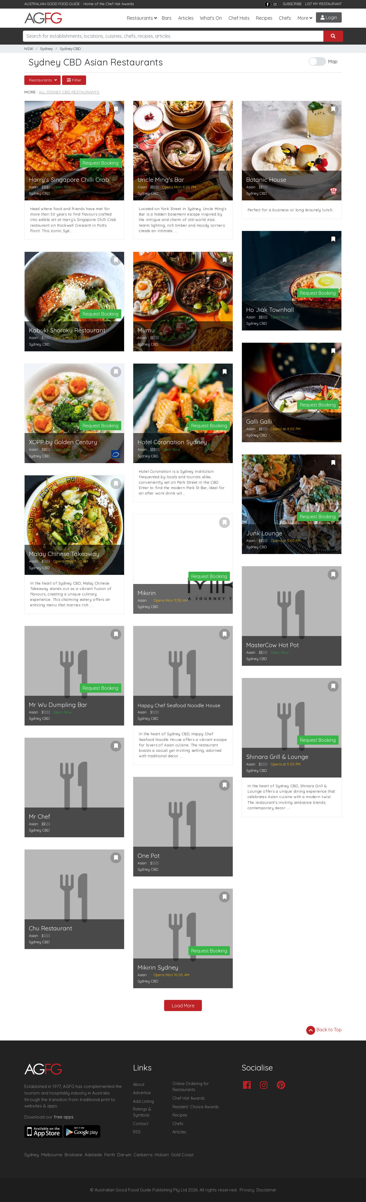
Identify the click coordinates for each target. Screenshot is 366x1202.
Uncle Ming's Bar (161, 179)
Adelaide (93, 1154)
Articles (186, 18)
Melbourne (51, 1154)
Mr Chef (39, 816)
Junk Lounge (264, 533)
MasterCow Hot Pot (272, 645)
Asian (33, 187)
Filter (74, 80)
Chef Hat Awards (120, 3)
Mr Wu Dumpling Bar (58, 704)
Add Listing (143, 1101)
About (138, 1084)
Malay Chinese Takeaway (64, 554)
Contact (140, 1123)
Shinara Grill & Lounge (277, 757)
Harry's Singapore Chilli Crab (69, 179)
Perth (109, 1154)
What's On (211, 18)
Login (329, 17)
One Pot (149, 855)
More (303, 18)
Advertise (142, 1092)
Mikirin (147, 593)
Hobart (162, 1154)
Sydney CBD (70, 49)
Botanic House (266, 179)
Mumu (146, 330)
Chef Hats (239, 18)
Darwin (124, 1154)
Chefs (285, 18)
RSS (137, 1132)
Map (332, 61)
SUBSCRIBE (292, 3)
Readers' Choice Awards (195, 1106)
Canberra (143, 1154)
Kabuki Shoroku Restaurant (67, 330)
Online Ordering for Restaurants (190, 1087)
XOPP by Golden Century (63, 442)
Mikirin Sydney (158, 967)
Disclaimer (266, 1190)
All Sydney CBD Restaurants (69, 92)
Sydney (46, 49)
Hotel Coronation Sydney (172, 442)
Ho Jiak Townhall (270, 309)
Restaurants (140, 18)
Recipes (264, 18)
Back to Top (324, 1030)
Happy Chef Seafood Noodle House (179, 705)
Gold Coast (182, 1154)
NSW (28, 49)
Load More (183, 1005)
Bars (167, 18)
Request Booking (100, 163)
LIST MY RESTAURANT (323, 3)
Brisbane (73, 1154)
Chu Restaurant (50, 928)
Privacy (247, 1190)
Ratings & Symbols (142, 1112)
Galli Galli (259, 421)
